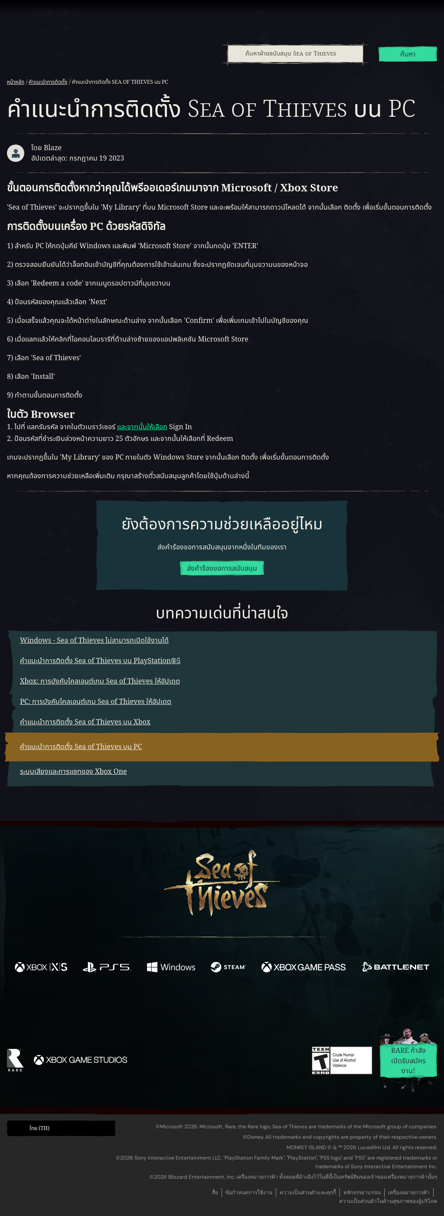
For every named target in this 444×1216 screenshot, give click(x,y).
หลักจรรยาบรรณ (362, 1192)
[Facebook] (135, 1004)
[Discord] (257, 1007)
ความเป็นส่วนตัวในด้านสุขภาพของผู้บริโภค (388, 1201)
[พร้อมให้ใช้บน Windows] (171, 969)
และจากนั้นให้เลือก (142, 427)
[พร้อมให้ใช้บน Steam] (228, 969)
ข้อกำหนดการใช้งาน (248, 1192)
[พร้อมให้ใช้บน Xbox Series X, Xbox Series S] (41, 969)
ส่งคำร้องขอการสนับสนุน (222, 568)
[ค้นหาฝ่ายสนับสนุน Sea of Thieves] (295, 54)
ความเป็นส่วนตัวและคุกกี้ (308, 1192)
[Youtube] (220, 1005)
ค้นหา (408, 54)
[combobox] (295, 54)
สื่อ (215, 1192)
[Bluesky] (305, 1006)
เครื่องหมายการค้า (409, 1192)
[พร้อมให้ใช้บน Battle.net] (395, 969)
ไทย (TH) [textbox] (39, 1128)
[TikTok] (281, 1005)
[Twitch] (183, 1005)
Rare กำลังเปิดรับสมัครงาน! (408, 1060)
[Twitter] (157, 1005)
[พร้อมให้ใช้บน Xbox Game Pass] (303, 969)
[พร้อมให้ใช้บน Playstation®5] (107, 969)
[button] (61, 1129)
